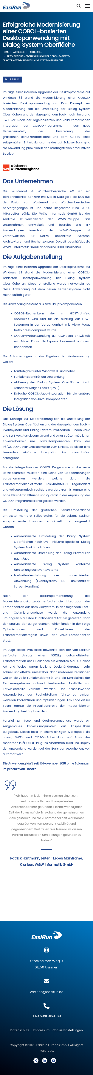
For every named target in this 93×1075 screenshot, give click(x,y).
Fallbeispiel (35, 52)
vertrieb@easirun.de (46, 991)
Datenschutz (20, 1030)
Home (6, 52)
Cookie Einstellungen (67, 1030)
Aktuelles (18, 52)
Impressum (41, 1030)
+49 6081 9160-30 (46, 1016)
